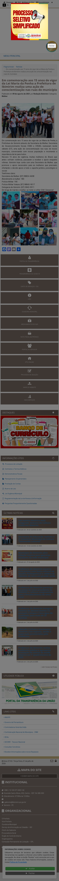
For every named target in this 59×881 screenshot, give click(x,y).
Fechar (51, 46)
